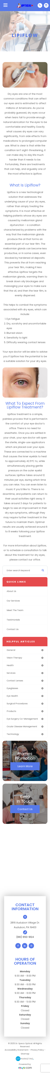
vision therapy (14, 657)
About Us (11, 591)
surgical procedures (17, 703)
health (10, 665)
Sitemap (25, 1053)
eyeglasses (12, 688)
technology (13, 734)
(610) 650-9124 (25, 937)
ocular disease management (22, 726)
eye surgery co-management (22, 718)
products (11, 711)
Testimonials (13, 619)
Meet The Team (15, 610)
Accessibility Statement (17, 1049)
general (11, 650)
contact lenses (15, 680)
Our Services (13, 600)
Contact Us (13, 629)
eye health (12, 695)
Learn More (25, 766)
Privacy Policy (37, 1049)
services (11, 673)
